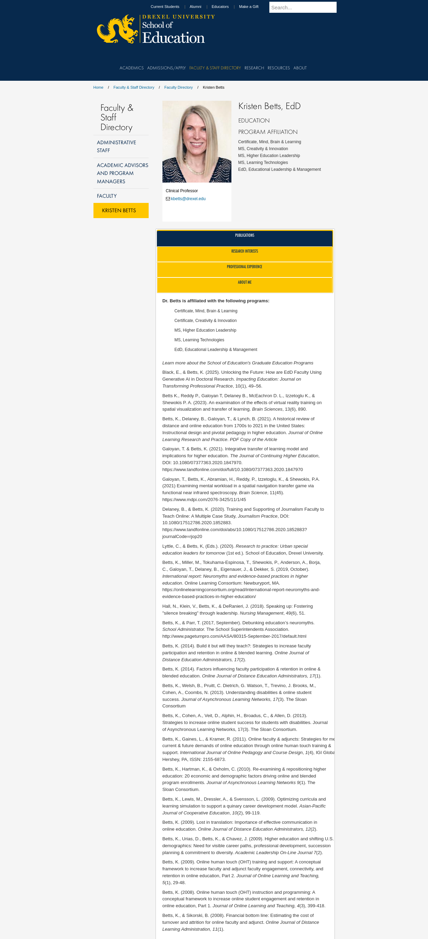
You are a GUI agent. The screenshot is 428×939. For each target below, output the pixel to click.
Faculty (107, 195)
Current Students (171, 6)
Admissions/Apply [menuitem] (166, 67)
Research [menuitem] (254, 67)
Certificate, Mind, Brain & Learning (206, 311)
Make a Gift (255, 6)
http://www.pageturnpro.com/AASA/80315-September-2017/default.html (234, 636)
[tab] (244, 238)
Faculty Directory (179, 87)
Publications (244, 235)
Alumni (202, 6)
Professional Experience (244, 266)
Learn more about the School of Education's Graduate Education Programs (237, 362)
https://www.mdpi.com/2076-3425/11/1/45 (204, 499)
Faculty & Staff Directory (133, 87)
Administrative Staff (116, 146)
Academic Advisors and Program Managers (122, 173)
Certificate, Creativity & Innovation (206, 320)
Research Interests (244, 251)
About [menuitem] (300, 67)
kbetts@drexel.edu (188, 198)
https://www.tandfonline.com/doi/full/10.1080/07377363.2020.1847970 (232, 469)
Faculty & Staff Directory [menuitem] (215, 67)
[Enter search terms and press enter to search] (307, 7)
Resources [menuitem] (279, 67)
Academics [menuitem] (132, 67)
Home (98, 87)
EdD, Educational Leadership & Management (216, 349)
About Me (244, 282)
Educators (227, 6)
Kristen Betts (119, 210)
